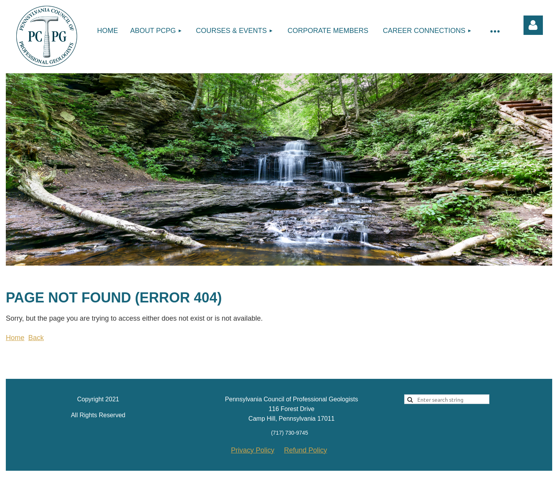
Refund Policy (305, 450)
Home (15, 338)
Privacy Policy (252, 450)
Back (36, 338)
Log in (533, 25)
